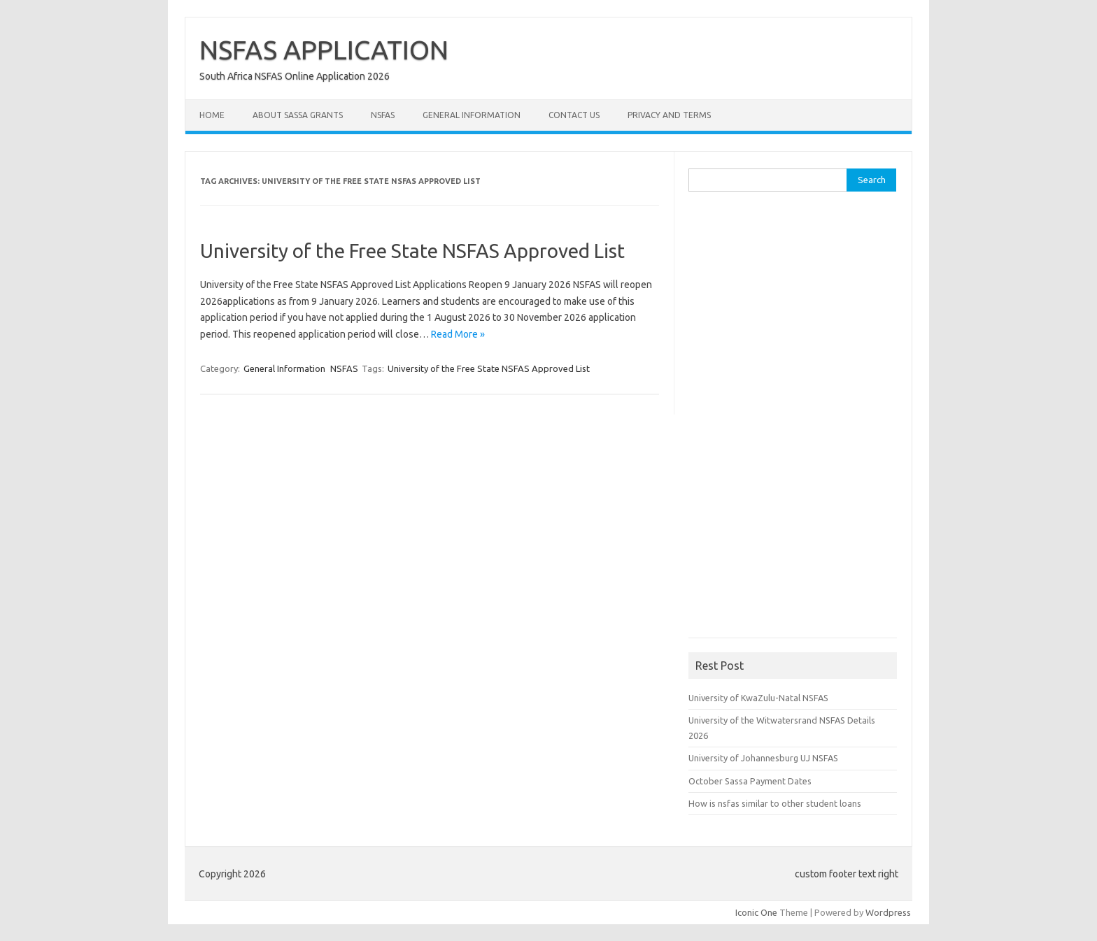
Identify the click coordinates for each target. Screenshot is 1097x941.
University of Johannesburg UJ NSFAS (763, 758)
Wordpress (888, 912)
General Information (472, 115)
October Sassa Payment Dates (750, 781)
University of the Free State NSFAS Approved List (412, 250)
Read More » (458, 334)
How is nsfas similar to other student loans (774, 803)
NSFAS (383, 115)
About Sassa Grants (298, 115)
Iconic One (756, 912)
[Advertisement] (793, 419)
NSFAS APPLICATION (323, 49)
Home (212, 115)
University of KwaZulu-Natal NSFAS (758, 698)
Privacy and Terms (669, 115)
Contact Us (574, 115)
